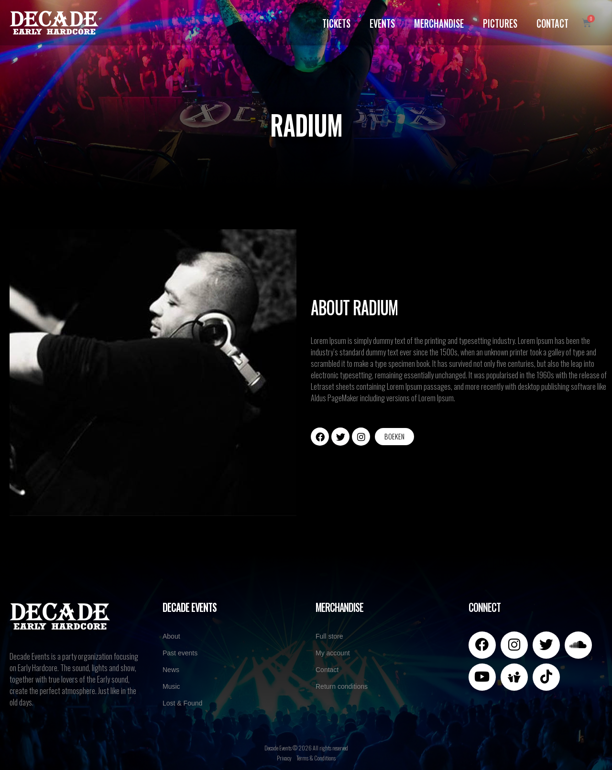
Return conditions (342, 686)
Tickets (335, 22)
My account (333, 653)
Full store (329, 636)
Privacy (284, 758)
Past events (180, 653)
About (171, 636)
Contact (552, 22)
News (171, 670)
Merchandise (438, 22)
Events (381, 22)
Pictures (499, 22)
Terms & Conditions (316, 758)
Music (171, 686)
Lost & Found (182, 703)
